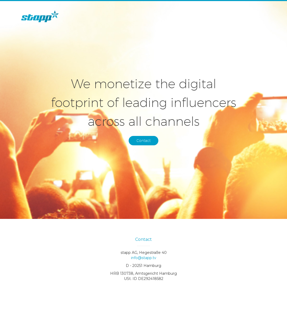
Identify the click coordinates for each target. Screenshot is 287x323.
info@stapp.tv (143, 257)
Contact (143, 141)
